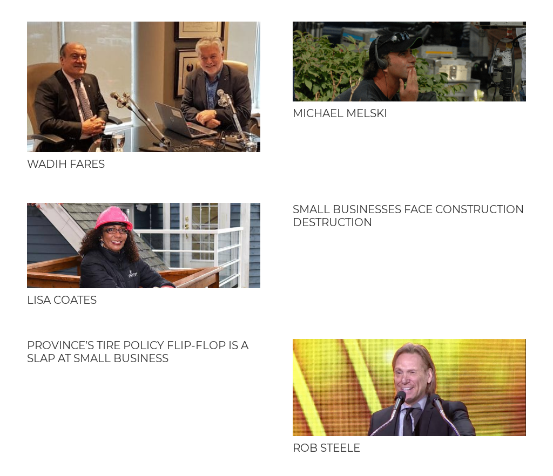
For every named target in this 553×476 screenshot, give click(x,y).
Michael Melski (340, 113)
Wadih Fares (66, 164)
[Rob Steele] (409, 387)
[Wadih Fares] (143, 87)
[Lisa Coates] (143, 245)
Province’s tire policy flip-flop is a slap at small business (137, 352)
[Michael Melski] (409, 61)
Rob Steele (326, 447)
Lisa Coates (62, 300)
